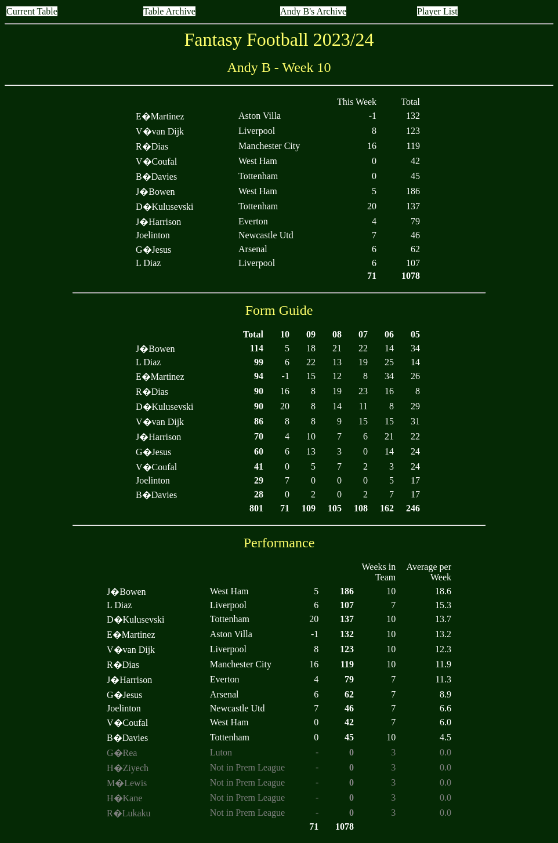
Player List (437, 11)
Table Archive (169, 11)
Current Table (31, 11)
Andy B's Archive (313, 11)
